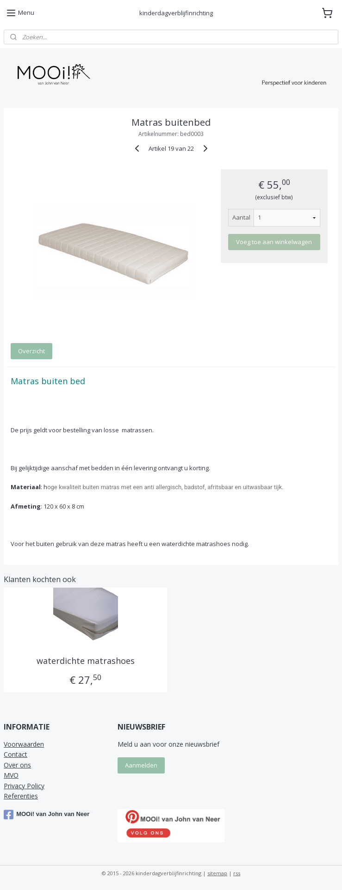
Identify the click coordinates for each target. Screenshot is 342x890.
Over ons (17, 765)
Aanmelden (141, 765)
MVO (11, 775)
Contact (15, 754)
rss (236, 873)
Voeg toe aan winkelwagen (274, 242)
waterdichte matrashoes (86, 661)
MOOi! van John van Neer (46, 814)
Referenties (21, 796)
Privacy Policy (24, 785)
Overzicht (31, 351)
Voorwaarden (24, 744)
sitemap (217, 873)
